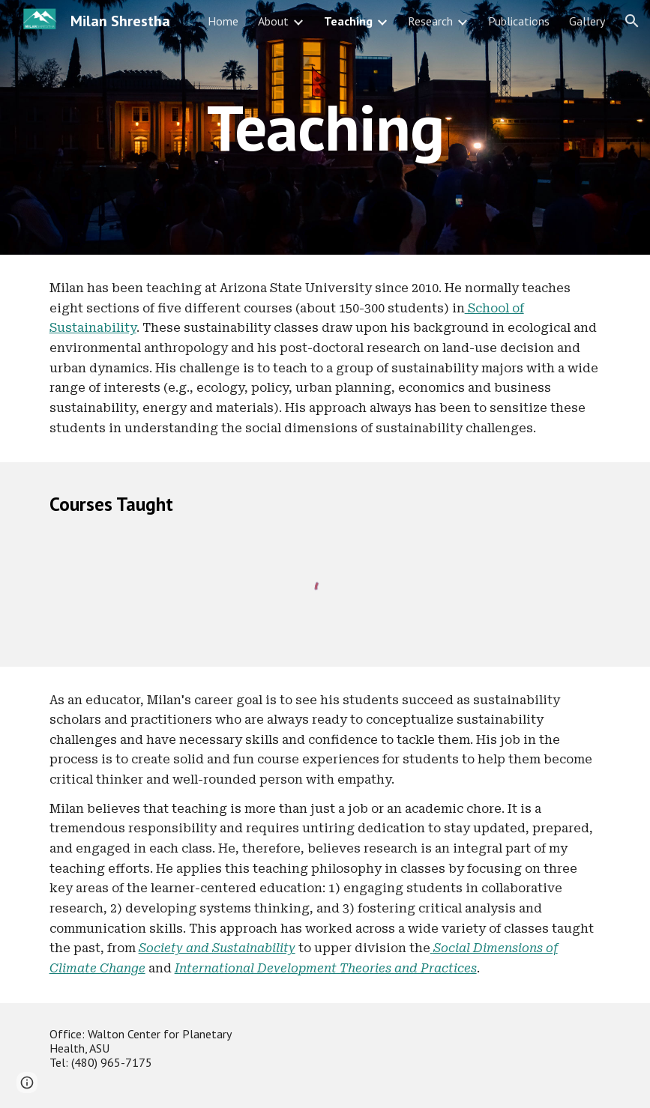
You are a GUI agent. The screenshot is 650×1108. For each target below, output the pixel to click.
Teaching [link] (348, 20)
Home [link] (223, 20)
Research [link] (430, 20)
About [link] (273, 20)
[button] (632, 21)
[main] (325, 127)
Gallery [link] (587, 20)
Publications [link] (519, 20)
